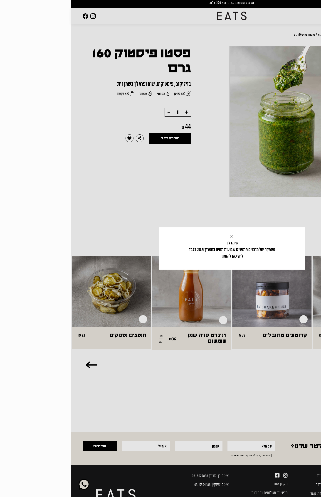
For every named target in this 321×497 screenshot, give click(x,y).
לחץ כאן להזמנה (160, 256)
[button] (160, 236)
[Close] (160, 236)
